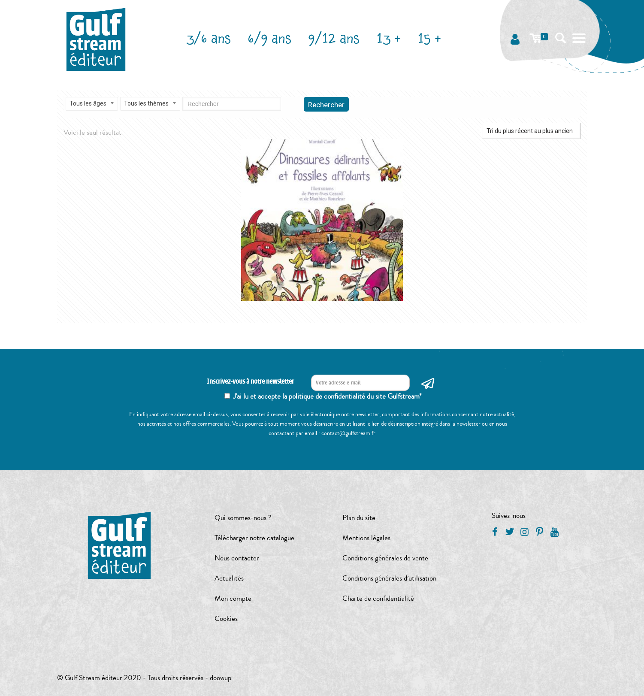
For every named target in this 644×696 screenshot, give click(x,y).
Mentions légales (366, 538)
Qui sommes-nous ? (243, 517)
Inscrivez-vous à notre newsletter (250, 382)
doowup (220, 677)
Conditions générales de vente (385, 558)
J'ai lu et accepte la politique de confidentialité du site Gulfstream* (327, 396)
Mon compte (233, 598)
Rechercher (326, 104)
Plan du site (358, 517)
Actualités (229, 578)
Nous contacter (237, 558)
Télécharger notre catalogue (254, 538)
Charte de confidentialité (378, 598)
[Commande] (531, 131)
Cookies (226, 618)
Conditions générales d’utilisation (389, 578)
